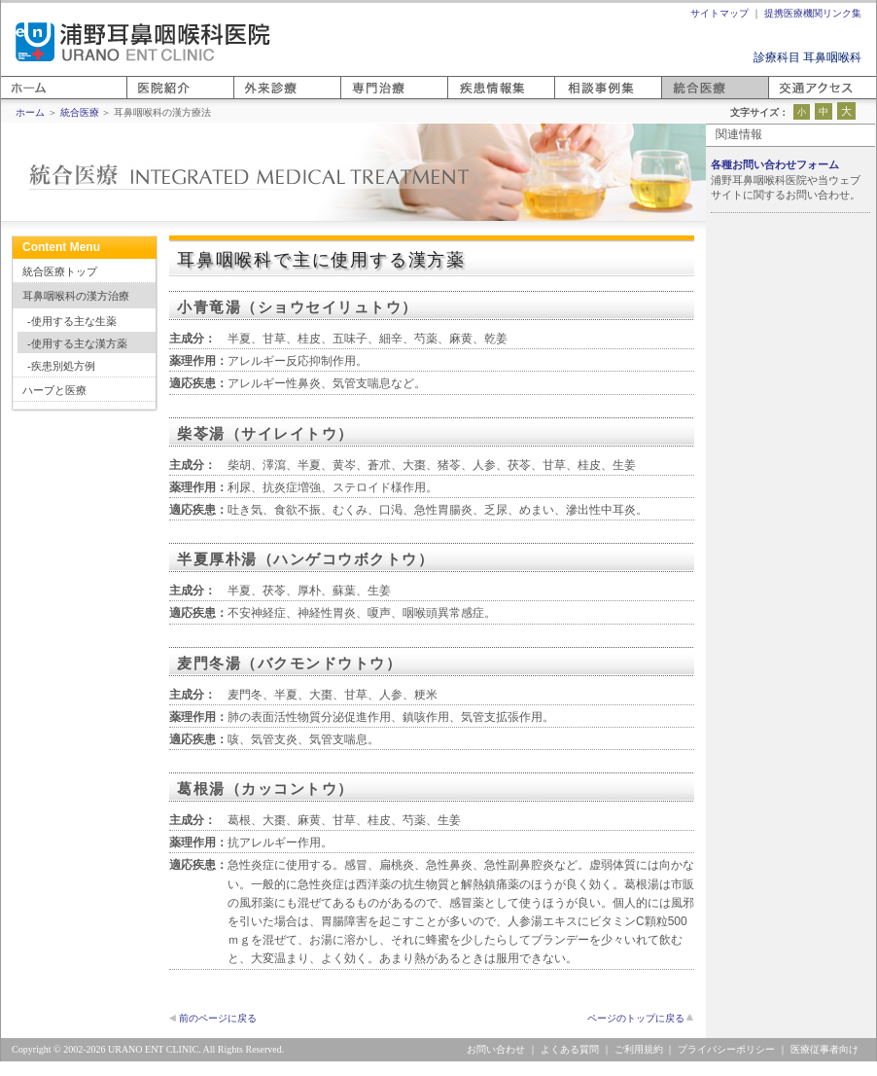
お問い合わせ (496, 1049)
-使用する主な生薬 (72, 321)
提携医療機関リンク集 (812, 13)
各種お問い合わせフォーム (775, 164)
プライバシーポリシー (726, 1049)
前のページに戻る (218, 1018)
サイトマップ (719, 13)
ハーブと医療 (54, 390)
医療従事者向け (824, 1049)
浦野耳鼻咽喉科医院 (143, 41)
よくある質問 (570, 1049)
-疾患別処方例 (61, 366)
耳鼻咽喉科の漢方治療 (75, 296)
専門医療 (363, 98)
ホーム (18, 98)
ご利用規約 (638, 1049)
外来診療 (256, 98)
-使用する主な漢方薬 (77, 343)
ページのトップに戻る (635, 1018)
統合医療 (684, 98)
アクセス (791, 98)
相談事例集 (583, 98)
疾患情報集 (476, 98)
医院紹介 (149, 98)
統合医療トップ (59, 271)
